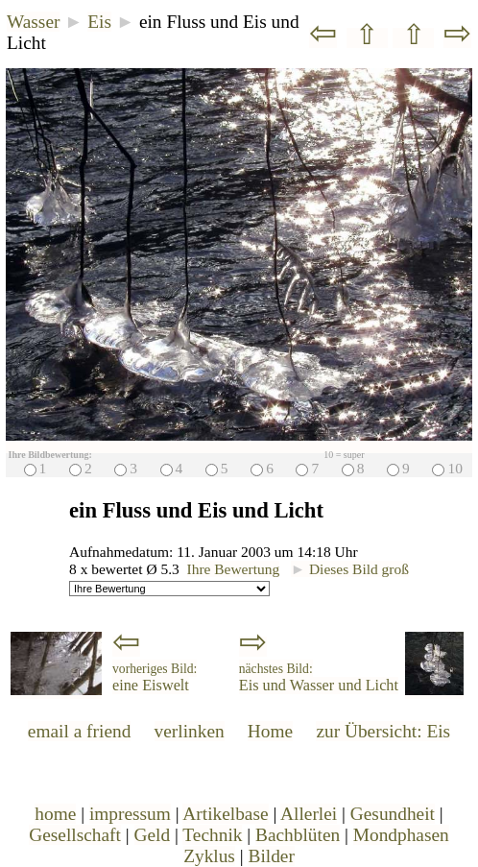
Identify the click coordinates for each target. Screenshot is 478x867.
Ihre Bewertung (233, 569)
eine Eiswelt (154, 678)
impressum (130, 814)
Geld (152, 835)
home (55, 814)
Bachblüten (297, 835)
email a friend (79, 731)
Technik (212, 835)
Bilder (271, 856)
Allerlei (308, 814)
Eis (99, 22)
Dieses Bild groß (350, 569)
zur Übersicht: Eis (383, 731)
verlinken (190, 731)
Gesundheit (392, 814)
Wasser (33, 22)
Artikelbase (225, 814)
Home (270, 731)
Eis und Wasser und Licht (318, 678)
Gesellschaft (75, 835)
